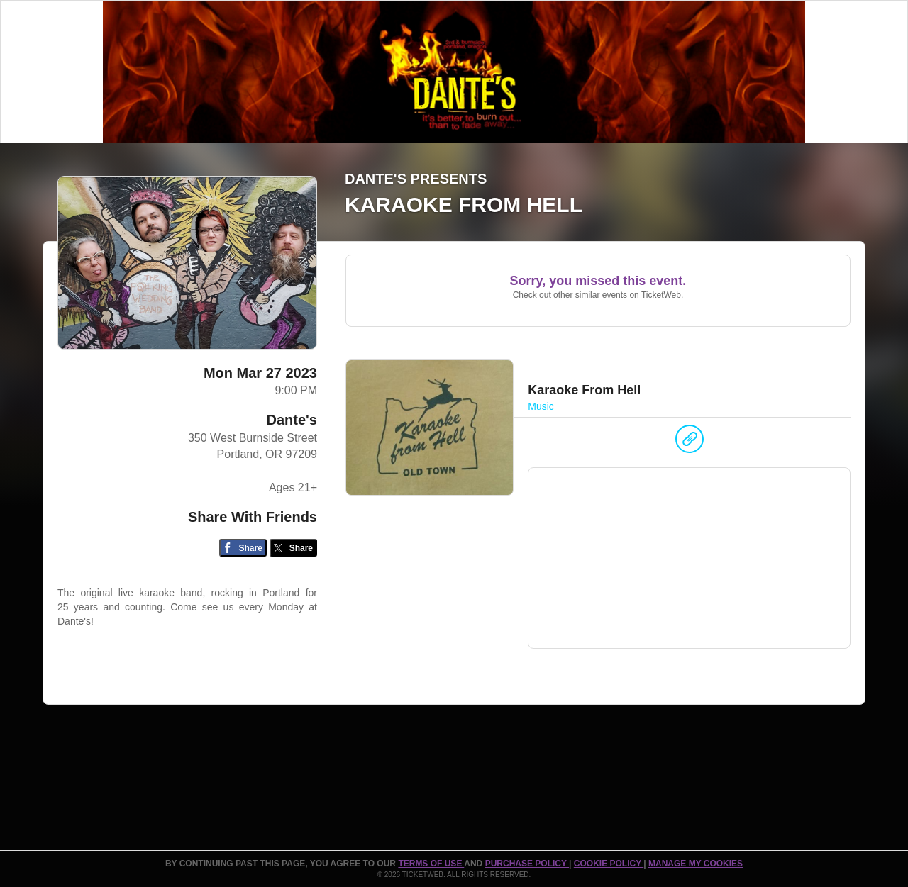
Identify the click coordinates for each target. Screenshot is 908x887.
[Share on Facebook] (243, 548)
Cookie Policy (608, 864)
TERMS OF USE (431, 864)
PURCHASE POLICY (527, 864)
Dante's (292, 420)
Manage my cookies (695, 864)
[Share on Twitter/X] (293, 548)
